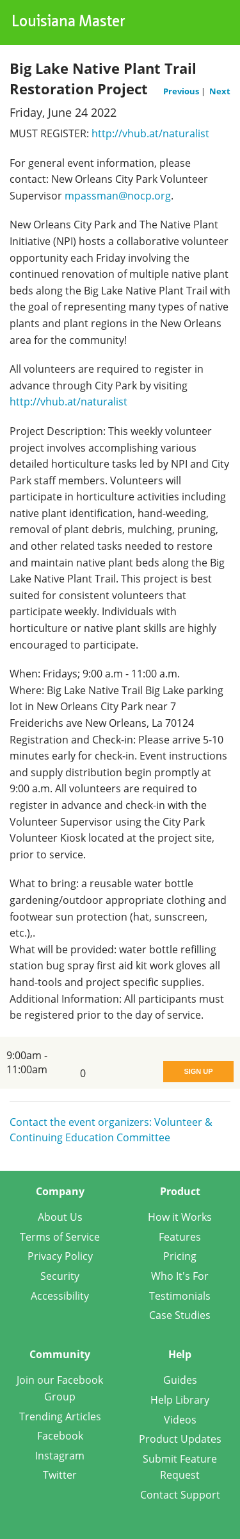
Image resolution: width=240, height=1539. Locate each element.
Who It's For (180, 1276)
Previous (182, 91)
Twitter (60, 1475)
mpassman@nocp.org (118, 196)
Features (180, 1237)
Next (219, 91)
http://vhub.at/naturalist (150, 133)
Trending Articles (60, 1416)
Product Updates (180, 1439)
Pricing (179, 1256)
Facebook (60, 1436)
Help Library (179, 1400)
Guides (180, 1380)
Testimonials (180, 1296)
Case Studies (180, 1315)
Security (59, 1276)
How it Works (180, 1217)
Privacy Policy (60, 1256)
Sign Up (198, 1071)
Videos (180, 1420)
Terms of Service (60, 1237)
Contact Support (180, 1495)
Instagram (59, 1456)
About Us (60, 1217)
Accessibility (60, 1296)
